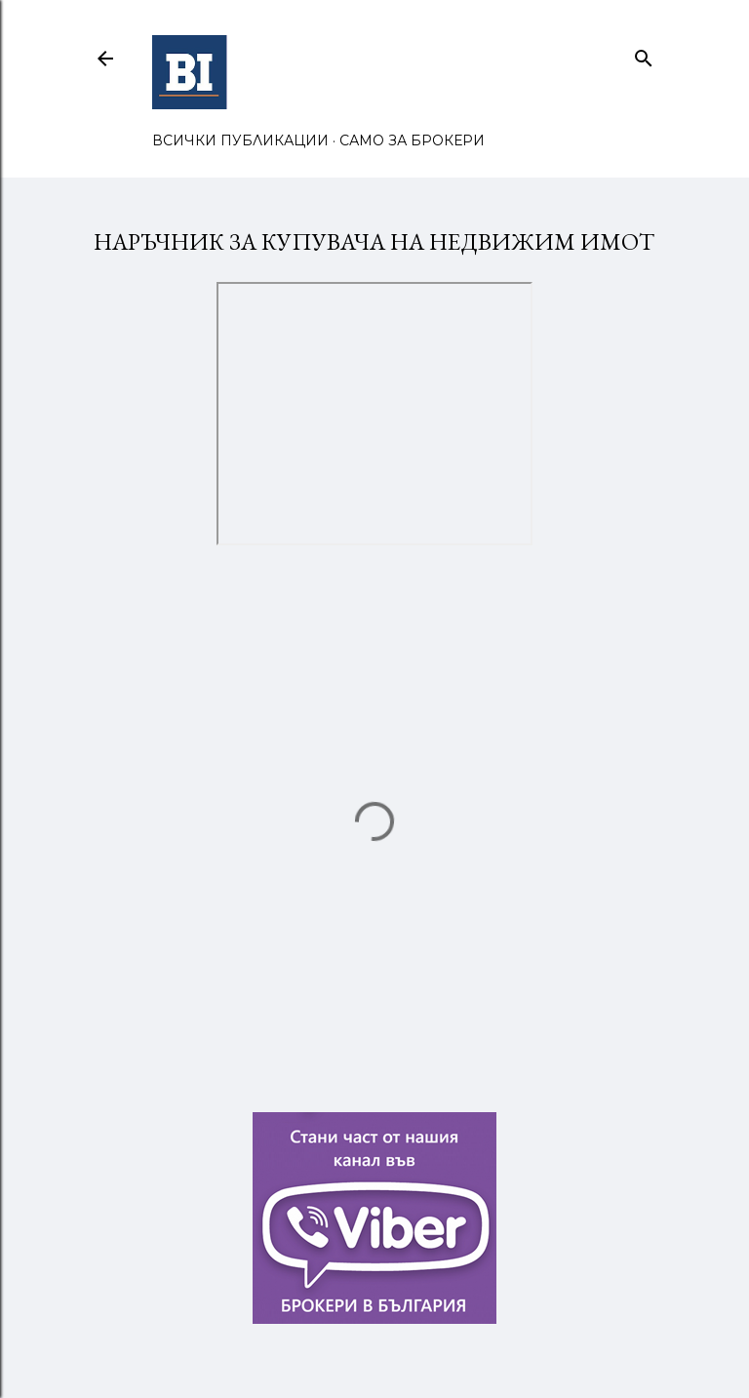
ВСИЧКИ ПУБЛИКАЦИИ (240, 140)
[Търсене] (643, 54)
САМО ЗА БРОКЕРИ (412, 140)
